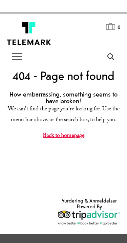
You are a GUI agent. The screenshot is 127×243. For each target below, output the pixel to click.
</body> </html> (63, 121)
